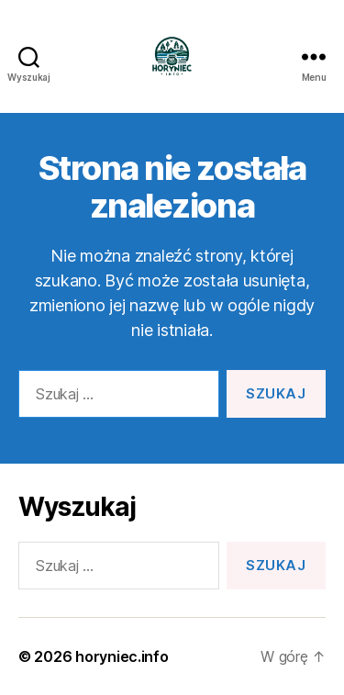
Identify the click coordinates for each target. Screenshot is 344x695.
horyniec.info (122, 656)
